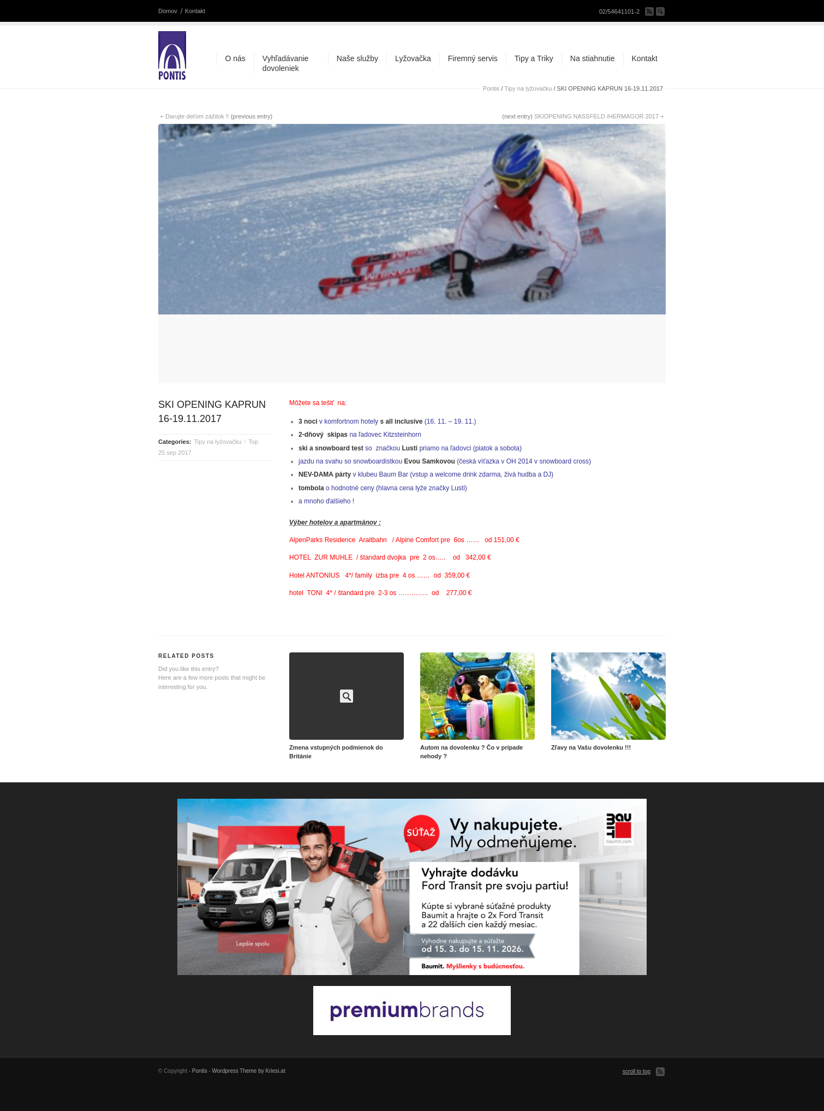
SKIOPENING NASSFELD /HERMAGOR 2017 (596, 116)
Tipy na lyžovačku (528, 88)
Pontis (491, 88)
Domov (167, 11)
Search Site (660, 11)
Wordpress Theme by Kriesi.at (248, 1092)
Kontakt (195, 11)
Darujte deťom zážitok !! (197, 116)
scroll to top (636, 1093)
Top (253, 462)
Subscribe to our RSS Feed (649, 11)
